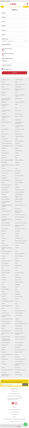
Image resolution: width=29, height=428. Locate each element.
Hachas (3, 258)
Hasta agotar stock (5, 79)
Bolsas (16, 138)
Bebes (3, 284)
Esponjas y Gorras (19, 133)
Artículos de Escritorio (19, 216)
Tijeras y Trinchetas (6, 222)
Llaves (16, 263)
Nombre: (3, 12)
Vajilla (16, 104)
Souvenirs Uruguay (19, 145)
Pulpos (3, 275)
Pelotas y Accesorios (6, 336)
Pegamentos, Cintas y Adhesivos (19, 226)
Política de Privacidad (14, 411)
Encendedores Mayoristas (20, 369)
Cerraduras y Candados (6, 251)
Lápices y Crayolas (5, 214)
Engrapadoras (18, 277)
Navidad (3, 150)
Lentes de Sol (18, 367)
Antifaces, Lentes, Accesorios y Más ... (8, 165)
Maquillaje (17, 284)
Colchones (4, 310)
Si (3, 51)
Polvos (16, 301)
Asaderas (4, 94)
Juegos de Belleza (5, 192)
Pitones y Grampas (19, 256)
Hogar (3, 86)
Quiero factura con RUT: (7, 48)
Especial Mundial (18, 374)
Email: (3, 21)
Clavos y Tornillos (5, 253)
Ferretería (17, 245)
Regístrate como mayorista (5, 1)
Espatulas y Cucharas (6, 260)
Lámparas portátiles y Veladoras (19, 126)
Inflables (17, 318)
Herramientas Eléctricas (20, 253)
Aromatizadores (5, 129)
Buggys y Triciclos (18, 196)
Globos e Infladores (19, 160)
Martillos (17, 247)
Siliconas (3, 256)
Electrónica (4, 231)
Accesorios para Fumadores (7, 369)
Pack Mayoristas (18, 150)
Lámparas (4, 233)
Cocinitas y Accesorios (6, 184)
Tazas (16, 108)
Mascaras (17, 298)
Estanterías (17, 143)
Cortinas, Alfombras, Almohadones (19, 123)
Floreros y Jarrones (19, 116)
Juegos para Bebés (19, 194)
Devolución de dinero (14, 421)
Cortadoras (4, 279)
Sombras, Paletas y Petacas (7, 301)
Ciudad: (3, 34)
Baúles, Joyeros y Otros (6, 122)
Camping (17, 305)
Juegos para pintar (19, 199)
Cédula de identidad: (6, 44)
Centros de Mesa (5, 89)
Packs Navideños (5, 153)
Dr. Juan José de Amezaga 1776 (14, 395)
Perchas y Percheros (19, 141)
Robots (3, 182)
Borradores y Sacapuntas (20, 214)
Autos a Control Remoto (7, 170)
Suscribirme (25, 384)
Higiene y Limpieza (5, 84)
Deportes (4, 326)
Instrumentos (4, 189)
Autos (16, 168)
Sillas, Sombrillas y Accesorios (21, 323)
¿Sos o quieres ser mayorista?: (8, 53)
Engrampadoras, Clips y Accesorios (6, 220)
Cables (3, 240)
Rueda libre (17, 173)
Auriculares (4, 238)
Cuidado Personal (19, 79)
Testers (16, 270)
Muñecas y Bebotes (6, 180)
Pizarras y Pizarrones (6, 225)
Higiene (3, 349)
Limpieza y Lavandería (19, 136)
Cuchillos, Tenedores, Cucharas (6, 111)
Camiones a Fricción (19, 175)
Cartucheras (4, 216)
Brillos (3, 291)
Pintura (3, 282)
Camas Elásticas (18, 326)
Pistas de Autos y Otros (20, 189)
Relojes (3, 125)
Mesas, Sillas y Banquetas (20, 310)
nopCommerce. (10, 426)
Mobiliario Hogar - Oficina (7, 145)
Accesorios (17, 131)
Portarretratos (18, 119)
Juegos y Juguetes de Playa (7, 318)
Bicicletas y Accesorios (6, 330)
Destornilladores (5, 263)
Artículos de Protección (20, 339)
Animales (17, 187)
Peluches (3, 168)
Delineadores (18, 294)
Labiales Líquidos (5, 289)
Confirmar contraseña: (6, 65)
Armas (16, 177)
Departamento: (5, 38)
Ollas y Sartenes (18, 98)
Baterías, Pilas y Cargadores (21, 240)
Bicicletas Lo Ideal (18, 330)
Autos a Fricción (5, 173)
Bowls (16, 92)
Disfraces (4, 155)
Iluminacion (4, 148)
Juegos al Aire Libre (6, 323)
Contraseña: (4, 60)
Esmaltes (3, 286)
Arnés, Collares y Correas (20, 349)
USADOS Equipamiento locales (7, 248)
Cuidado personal (18, 238)
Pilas (3, 267)
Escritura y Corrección (6, 211)
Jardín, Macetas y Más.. (20, 129)
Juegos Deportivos (5, 187)
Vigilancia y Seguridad (19, 242)
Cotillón (16, 153)
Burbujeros (17, 162)
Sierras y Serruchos (6, 272)
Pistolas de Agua (18, 321)
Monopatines (4, 196)
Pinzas (16, 267)
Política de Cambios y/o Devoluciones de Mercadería (14, 419)
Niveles (16, 275)
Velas (16, 157)
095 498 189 (14, 388)
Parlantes (17, 235)
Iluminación (17, 231)
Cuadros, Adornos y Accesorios (6, 117)
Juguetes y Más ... (18, 201)
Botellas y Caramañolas (20, 336)
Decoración (4, 113)
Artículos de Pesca (5, 312)
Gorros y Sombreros (19, 361)
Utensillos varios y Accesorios (5, 105)
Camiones (4, 175)
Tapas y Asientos (5, 133)
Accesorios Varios (18, 312)
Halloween (4, 157)
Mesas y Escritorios (6, 199)
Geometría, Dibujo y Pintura (21, 222)
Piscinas (16, 354)
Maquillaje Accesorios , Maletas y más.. (6, 375)
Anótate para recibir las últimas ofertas (11, 381)
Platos (3, 108)
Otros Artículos (18, 279)
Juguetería (17, 164)
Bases (16, 289)
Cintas (16, 251)
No (4, 50)
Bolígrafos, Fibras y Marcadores (19, 211)
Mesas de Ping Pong (19, 342)
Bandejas (3, 92)
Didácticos (4, 194)
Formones (17, 260)
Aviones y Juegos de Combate (6, 202)
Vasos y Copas (18, 110)
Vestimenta (4, 363)
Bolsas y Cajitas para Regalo (7, 160)
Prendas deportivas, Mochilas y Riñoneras (6, 339)
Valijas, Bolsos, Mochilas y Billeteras (20, 364)
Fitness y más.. (5, 344)
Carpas (3, 308)
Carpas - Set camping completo (6, 316)
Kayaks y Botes (5, 359)
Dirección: (4, 30)
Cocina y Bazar (18, 86)
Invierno (17, 148)
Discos (16, 258)
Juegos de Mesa (18, 180)
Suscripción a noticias (7, 69)
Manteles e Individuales (20, 102)
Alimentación (18, 347)
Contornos (17, 291)
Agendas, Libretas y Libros (20, 205)
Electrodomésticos (19, 352)
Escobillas (4, 277)
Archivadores (18, 208)
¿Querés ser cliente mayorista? (14, 409)
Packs (3, 328)
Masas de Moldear (19, 182)
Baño (3, 131)
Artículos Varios (5, 228)
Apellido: (4, 17)
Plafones (17, 233)
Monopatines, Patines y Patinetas (20, 334)
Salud (16, 81)
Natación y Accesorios (6, 321)
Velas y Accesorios (19, 113)
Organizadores (5, 138)
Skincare (3, 296)
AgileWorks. (19, 426)
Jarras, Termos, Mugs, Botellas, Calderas (6, 99)
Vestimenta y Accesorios (20, 359)
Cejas (16, 303)
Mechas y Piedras (5, 265)
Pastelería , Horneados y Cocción (20, 95)
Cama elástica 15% (19, 328)
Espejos (3, 119)
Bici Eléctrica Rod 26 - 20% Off (7, 334)
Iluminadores (4, 298)
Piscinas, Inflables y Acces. (7, 354)
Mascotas (4, 347)
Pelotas (16, 184)
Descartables (4, 162)
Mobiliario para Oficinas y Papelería (7, 205)
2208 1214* (14, 391)
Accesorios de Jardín (19, 272)
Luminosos (17, 155)
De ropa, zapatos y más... (7, 141)
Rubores (3, 303)
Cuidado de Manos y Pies (20, 84)
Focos (3, 235)
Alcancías (4, 208)
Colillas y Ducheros (19, 282)
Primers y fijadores (19, 296)
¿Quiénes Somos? (14, 414)
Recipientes (4, 102)
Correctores (4, 294)
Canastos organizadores (7, 143)
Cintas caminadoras (6, 342)
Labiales (16, 286)
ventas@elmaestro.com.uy (14, 393)
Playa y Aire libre (18, 315)
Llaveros (3, 367)
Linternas (17, 308)
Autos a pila (17, 170)
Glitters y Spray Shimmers (7, 305)
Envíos (14, 416)
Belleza (3, 81)
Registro (14, 72)
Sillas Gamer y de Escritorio (20, 228)
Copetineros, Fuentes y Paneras (20, 89)
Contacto (14, 407)
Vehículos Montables (19, 192)
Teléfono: (4, 25)
